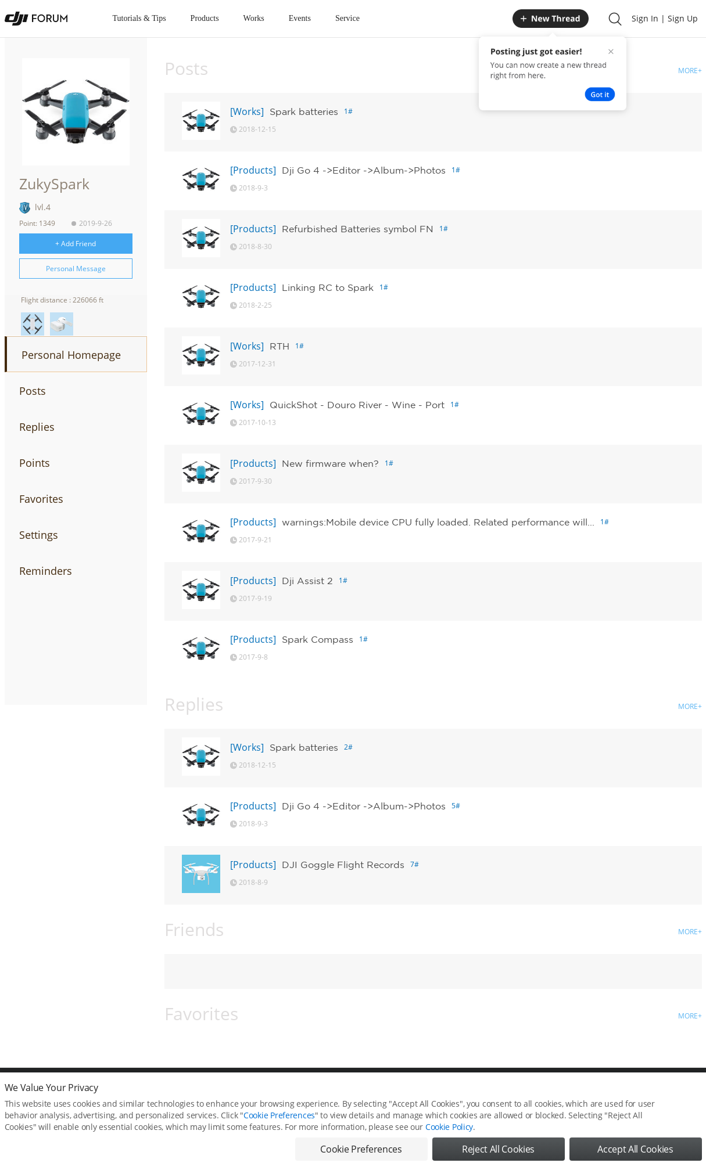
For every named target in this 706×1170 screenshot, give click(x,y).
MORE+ (690, 70)
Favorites (41, 499)
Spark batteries (304, 111)
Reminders (45, 571)
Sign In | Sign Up (665, 18)
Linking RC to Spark (328, 287)
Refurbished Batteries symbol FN (357, 229)
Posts (32, 391)
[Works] (247, 111)
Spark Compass (317, 639)
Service (347, 18)
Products (205, 18)
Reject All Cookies (498, 1156)
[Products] (253, 170)
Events (300, 18)
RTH (279, 346)
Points (34, 463)
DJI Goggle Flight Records (343, 864)
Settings (38, 535)
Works (253, 18)
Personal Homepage (71, 355)
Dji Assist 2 (307, 580)
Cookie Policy (449, 1134)
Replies (37, 427)
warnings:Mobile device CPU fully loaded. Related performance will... (438, 522)
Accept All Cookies (635, 1156)
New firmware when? (330, 463)
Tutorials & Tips (139, 18)
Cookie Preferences (279, 1122)
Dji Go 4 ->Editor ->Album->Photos (364, 170)
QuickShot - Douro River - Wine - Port (357, 404)
